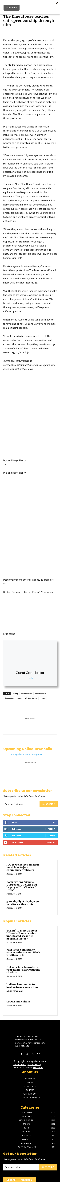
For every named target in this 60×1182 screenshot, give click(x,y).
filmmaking (9, 698)
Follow (51, 829)
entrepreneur (40, 693)
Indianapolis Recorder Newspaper (26, 754)
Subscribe (48, 804)
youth (42, 698)
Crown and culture (18, 1001)
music (19, 698)
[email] (21, 804)
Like (53, 822)
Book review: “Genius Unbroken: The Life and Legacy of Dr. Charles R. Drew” (21, 886)
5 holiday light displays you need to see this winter (23, 903)
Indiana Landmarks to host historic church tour (22, 986)
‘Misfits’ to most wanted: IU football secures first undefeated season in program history (21, 934)
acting (15, 693)
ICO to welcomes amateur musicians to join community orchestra (22, 867)
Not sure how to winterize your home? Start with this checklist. (23, 970)
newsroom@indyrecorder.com (30, 1042)
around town (26, 693)
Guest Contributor (30, 673)
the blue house (31, 698)
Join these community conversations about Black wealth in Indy (23, 952)
